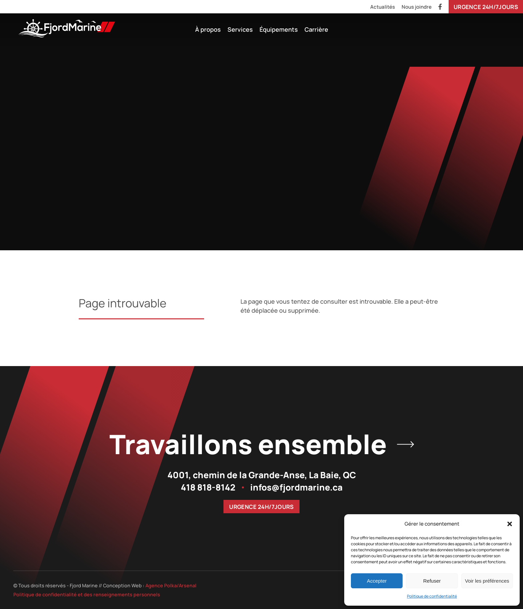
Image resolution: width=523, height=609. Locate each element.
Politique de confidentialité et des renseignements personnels (86, 594)
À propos (208, 29)
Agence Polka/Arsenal (170, 585)
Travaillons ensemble (261, 444)
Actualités (382, 6)
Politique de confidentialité (432, 596)
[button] (509, 524)
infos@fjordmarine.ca (296, 487)
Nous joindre (417, 6)
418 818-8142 (208, 487)
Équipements (278, 29)
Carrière (316, 29)
